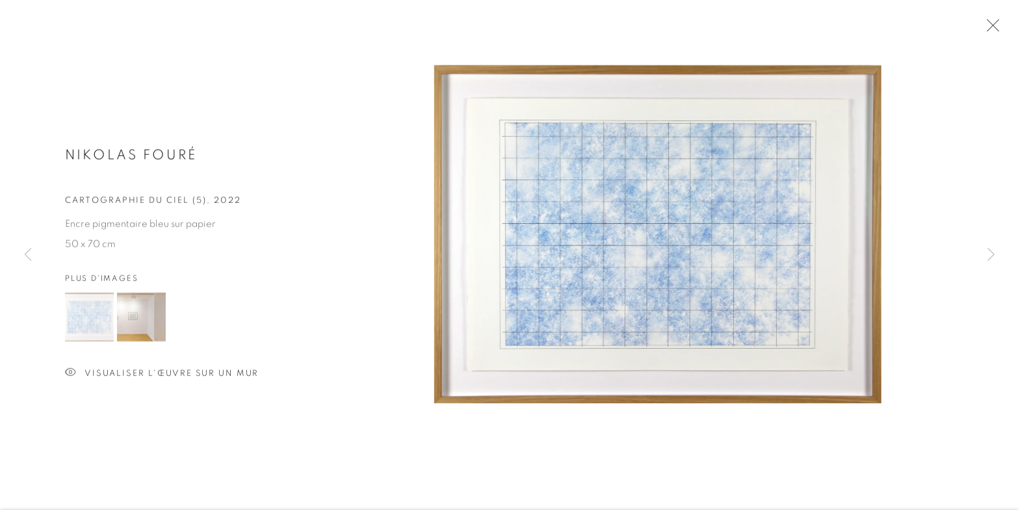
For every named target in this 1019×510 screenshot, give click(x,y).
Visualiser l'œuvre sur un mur (162, 375)
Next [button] (991, 255)
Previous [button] (28, 255)
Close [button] (990, 29)
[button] (89, 318)
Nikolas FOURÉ (131, 156)
